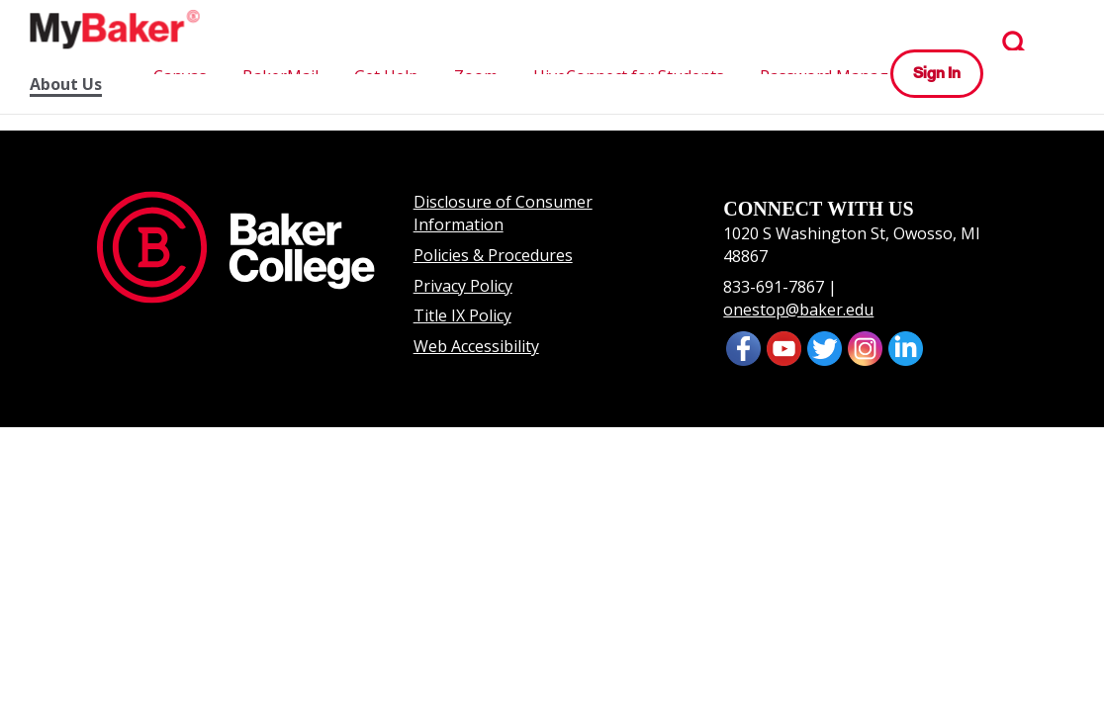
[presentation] (784, 347)
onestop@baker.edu (798, 309)
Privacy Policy (463, 286)
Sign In (937, 72)
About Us (66, 84)
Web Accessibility (476, 346)
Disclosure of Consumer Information (503, 213)
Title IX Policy (462, 315)
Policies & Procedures (493, 255)
